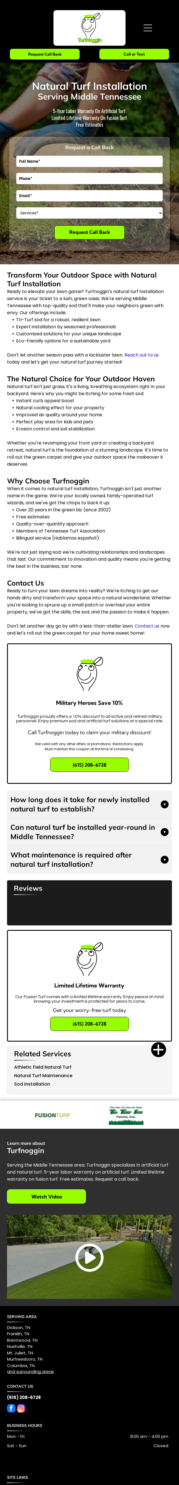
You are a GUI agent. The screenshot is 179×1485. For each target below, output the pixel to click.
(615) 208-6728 (24, 1397)
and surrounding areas (30, 1371)
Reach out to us (141, 355)
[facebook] (11, 1409)
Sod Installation (32, 1084)
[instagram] (21, 1409)
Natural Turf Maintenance (43, 1075)
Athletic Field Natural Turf (42, 1067)
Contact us (147, 626)
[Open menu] (148, 28)
